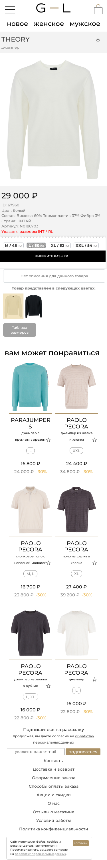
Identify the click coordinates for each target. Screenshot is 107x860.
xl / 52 (60, 245)
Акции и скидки (54, 794)
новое (17, 24)
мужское (85, 24)
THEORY (15, 39)
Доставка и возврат (53, 769)
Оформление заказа (53, 777)
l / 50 (36, 245)
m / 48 (13, 245)
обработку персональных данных (40, 854)
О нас (54, 803)
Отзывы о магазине (53, 811)
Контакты (54, 760)
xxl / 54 (86, 245)
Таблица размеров (20, 329)
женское (49, 24)
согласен (81, 843)
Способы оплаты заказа (53, 786)
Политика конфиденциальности (53, 829)
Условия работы (53, 820)
